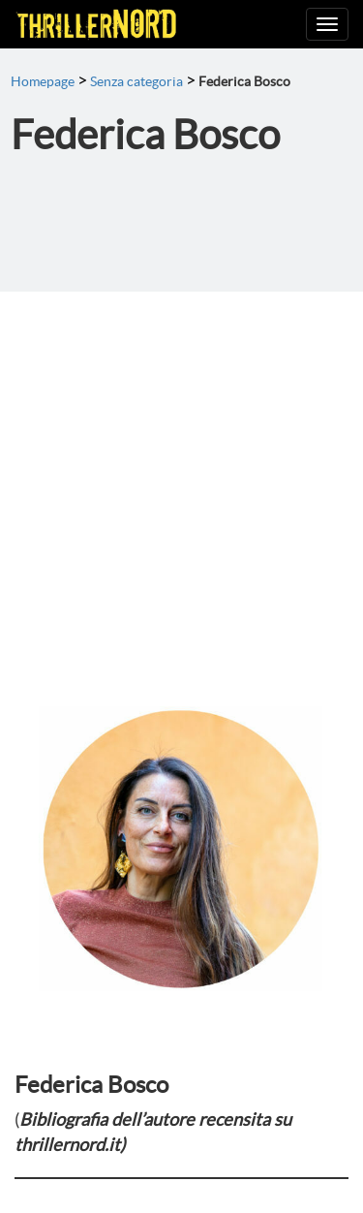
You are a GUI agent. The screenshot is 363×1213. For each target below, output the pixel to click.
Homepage (43, 81)
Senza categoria (136, 81)
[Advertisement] (181, 483)
